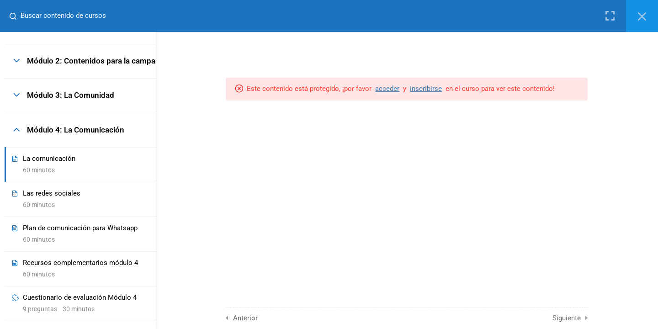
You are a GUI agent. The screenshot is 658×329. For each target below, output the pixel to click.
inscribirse (457, 89)
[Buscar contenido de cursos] (12, 16)
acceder (418, 89)
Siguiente (598, 318)
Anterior (276, 318)
